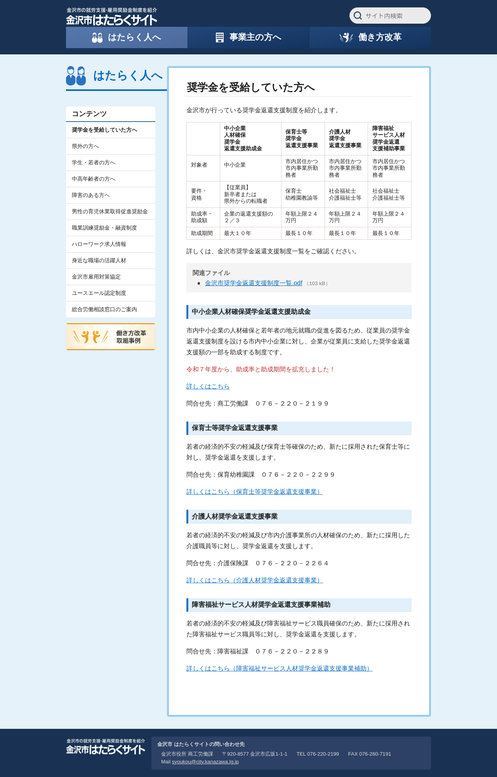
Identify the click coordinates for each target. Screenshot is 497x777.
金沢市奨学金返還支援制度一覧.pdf (253, 283)
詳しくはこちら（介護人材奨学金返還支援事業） (254, 580)
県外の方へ (85, 146)
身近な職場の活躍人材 (99, 260)
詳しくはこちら (208, 386)
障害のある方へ (91, 195)
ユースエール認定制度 (99, 293)
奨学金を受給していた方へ (104, 130)
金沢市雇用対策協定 (96, 277)
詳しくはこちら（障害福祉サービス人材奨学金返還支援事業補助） (279, 668)
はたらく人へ (128, 75)
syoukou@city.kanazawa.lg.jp (205, 762)
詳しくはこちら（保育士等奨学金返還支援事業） (254, 491)
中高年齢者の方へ (93, 179)
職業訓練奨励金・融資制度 (104, 228)
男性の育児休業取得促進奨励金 (110, 211)
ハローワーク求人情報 (99, 244)
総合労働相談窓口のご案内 (104, 309)
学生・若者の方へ (93, 162)
